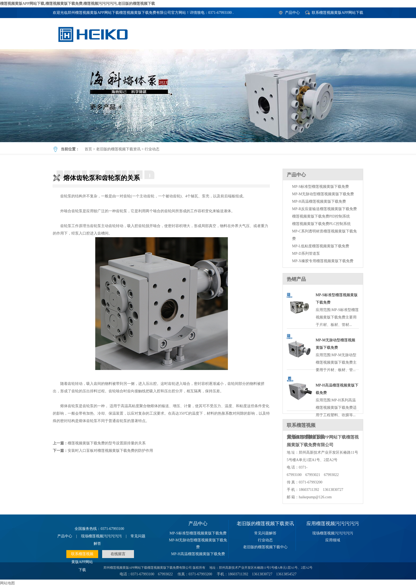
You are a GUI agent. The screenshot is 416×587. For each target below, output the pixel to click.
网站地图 (7, 583)
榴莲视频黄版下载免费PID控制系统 (321, 216)
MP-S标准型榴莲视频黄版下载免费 (320, 187)
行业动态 (152, 149)
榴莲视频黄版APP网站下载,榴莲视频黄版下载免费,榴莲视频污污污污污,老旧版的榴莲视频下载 (77, 4)
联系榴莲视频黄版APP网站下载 (337, 13)
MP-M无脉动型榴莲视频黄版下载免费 (323, 194)
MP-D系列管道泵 (306, 254)
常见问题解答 (265, 533)
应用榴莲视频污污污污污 (332, 523)
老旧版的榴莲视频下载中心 (265, 547)
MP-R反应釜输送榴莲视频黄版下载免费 (324, 209)
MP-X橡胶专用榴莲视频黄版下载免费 (322, 261)
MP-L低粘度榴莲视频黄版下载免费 (320, 246)
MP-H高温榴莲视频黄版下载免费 (319, 201)
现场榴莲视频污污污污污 (101, 536)
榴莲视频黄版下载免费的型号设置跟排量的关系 (107, 443)
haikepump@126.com (315, 497)
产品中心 (292, 13)
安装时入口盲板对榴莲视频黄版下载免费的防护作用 (110, 451)
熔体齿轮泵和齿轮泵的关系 (208, 95)
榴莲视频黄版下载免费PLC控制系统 (321, 224)
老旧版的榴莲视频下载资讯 (118, 149)
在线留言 (118, 554)
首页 (88, 149)
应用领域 (332, 540)
